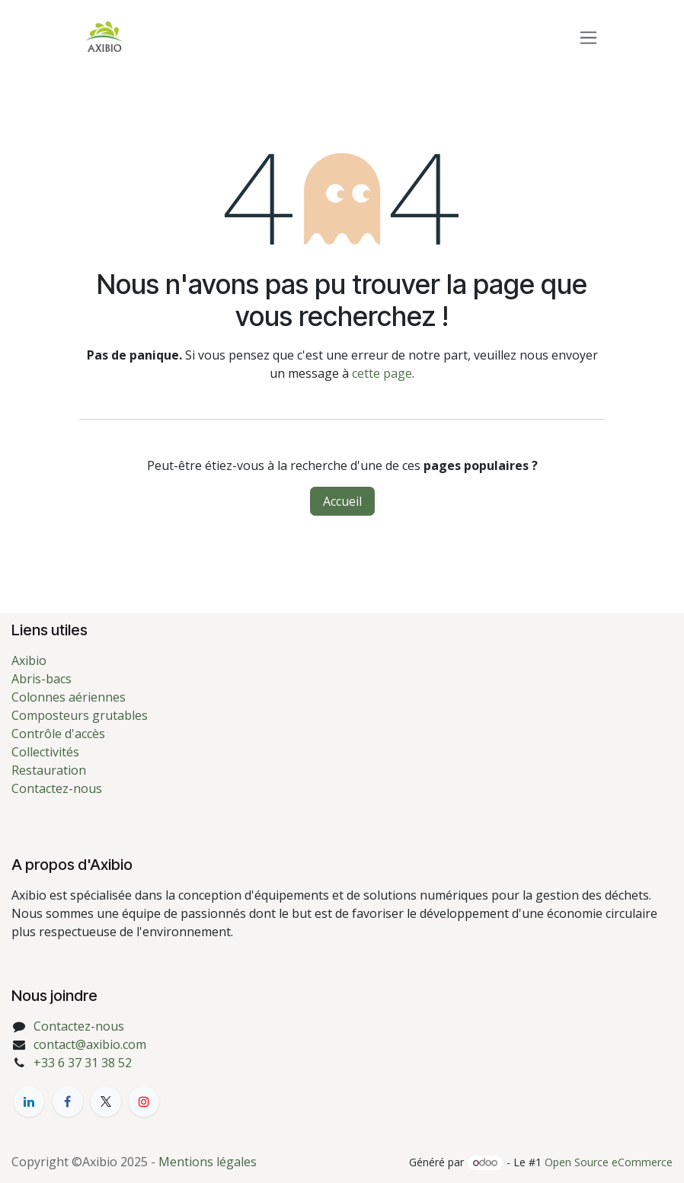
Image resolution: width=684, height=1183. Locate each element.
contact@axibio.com (90, 1044)
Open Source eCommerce (609, 1162)
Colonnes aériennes (68, 697)
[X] (106, 1101)
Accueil (342, 501)
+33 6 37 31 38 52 (83, 1062)
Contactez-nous (56, 788)
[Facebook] (68, 1101)
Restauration (48, 770)
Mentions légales (207, 1161)
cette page (382, 373)
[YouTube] (144, 1101)
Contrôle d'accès (58, 733)
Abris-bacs (41, 678)
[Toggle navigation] (588, 37)
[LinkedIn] (29, 1101)
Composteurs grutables (79, 715)
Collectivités (45, 751)
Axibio (28, 660)
